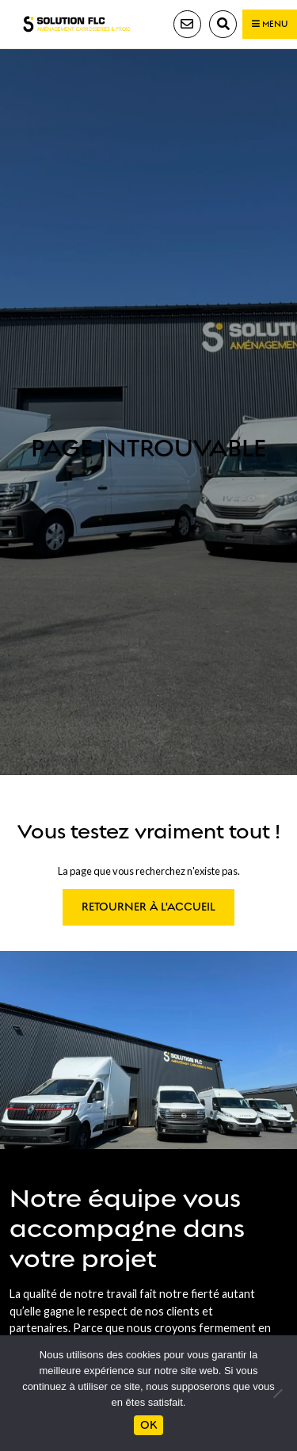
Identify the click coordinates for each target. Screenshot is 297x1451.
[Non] (277, 1393)
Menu (269, 24)
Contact (187, 24)
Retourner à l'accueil (148, 907)
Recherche (223, 24)
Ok (148, 1425)
